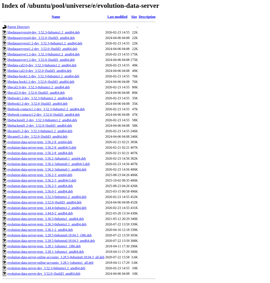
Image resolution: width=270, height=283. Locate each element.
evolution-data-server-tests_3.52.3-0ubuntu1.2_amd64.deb (46, 197)
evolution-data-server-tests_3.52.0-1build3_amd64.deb (44, 202)
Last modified (117, 17)
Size (134, 17)
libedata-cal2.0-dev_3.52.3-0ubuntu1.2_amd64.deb (41, 65)
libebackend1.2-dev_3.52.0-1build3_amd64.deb (39, 125)
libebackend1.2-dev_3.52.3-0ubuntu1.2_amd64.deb (42, 120)
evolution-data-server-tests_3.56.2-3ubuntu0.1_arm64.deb (46, 158)
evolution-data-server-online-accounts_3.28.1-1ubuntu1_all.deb (50, 262)
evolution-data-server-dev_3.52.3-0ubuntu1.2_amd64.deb (46, 268)
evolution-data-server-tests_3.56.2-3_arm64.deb (39, 175)
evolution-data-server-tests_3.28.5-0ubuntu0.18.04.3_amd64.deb (51, 241)
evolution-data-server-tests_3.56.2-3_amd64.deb (40, 186)
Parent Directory (18, 27)
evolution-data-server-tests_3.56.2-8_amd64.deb (40, 153)
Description (147, 17)
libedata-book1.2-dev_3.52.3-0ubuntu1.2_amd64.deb (43, 76)
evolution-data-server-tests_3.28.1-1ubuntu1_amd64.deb (45, 251)
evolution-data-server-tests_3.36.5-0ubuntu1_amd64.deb (45, 219)
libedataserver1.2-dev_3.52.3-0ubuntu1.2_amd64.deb (43, 54)
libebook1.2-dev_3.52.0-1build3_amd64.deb (37, 103)
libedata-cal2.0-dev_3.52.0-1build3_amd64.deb (39, 71)
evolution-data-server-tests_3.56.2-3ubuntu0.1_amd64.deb (46, 169)
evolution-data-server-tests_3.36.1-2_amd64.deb (40, 230)
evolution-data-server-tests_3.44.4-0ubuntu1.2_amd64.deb (46, 208)
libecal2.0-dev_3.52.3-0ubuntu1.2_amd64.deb (38, 87)
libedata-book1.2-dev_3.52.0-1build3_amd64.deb (40, 82)
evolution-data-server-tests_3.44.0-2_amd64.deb (40, 213)
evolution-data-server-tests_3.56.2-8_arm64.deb (39, 142)
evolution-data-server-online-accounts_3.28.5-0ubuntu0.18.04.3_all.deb (55, 257)
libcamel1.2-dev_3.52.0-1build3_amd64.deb (37, 136)
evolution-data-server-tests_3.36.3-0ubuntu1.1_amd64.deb (46, 224)
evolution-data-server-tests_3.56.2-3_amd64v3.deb (41, 180)
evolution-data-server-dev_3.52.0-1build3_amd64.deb (43, 273)
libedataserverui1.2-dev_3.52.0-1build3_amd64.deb (42, 49)
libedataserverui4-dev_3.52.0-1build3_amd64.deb (41, 38)
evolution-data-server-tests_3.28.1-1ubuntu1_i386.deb (44, 246)
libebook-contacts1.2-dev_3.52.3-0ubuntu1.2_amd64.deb (46, 109)
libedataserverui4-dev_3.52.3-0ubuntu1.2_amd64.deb (43, 32)
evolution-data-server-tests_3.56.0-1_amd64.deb (40, 191)
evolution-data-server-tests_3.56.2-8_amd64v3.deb (41, 147)
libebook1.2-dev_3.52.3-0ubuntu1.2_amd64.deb (40, 98)
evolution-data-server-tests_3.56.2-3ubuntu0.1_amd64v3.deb (48, 164)
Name (56, 17)
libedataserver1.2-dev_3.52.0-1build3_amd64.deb (41, 60)
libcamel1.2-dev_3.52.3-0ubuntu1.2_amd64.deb (39, 131)
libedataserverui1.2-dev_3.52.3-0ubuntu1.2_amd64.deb (44, 43)
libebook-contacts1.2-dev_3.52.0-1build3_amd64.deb (43, 114)
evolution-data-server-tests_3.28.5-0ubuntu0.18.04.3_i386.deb (49, 235)
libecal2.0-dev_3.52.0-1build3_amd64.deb (36, 92)
